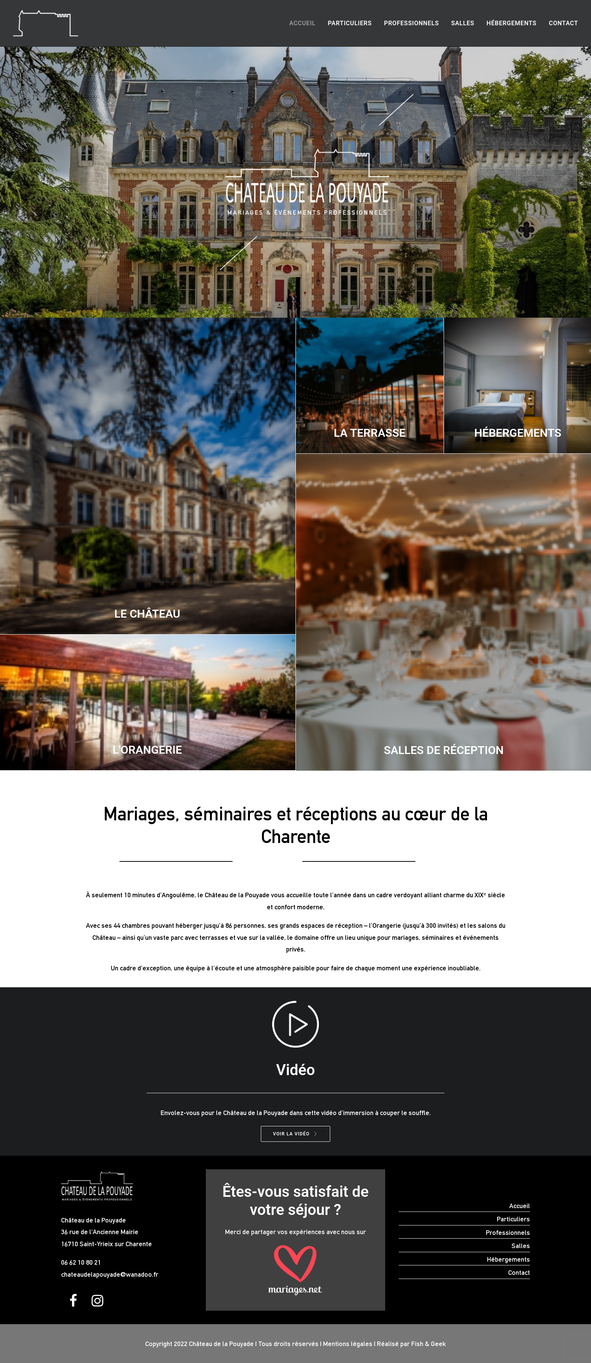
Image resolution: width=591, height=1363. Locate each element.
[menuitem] (305, 23)
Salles (462, 23)
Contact (563, 23)
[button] (73, 1304)
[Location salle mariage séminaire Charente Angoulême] (45, 23)
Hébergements (512, 23)
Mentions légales (347, 1344)
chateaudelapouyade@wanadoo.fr (109, 1274)
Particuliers (350, 23)
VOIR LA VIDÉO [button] (295, 1134)
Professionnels (411, 23)
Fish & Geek (428, 1344)
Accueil (302, 23)
